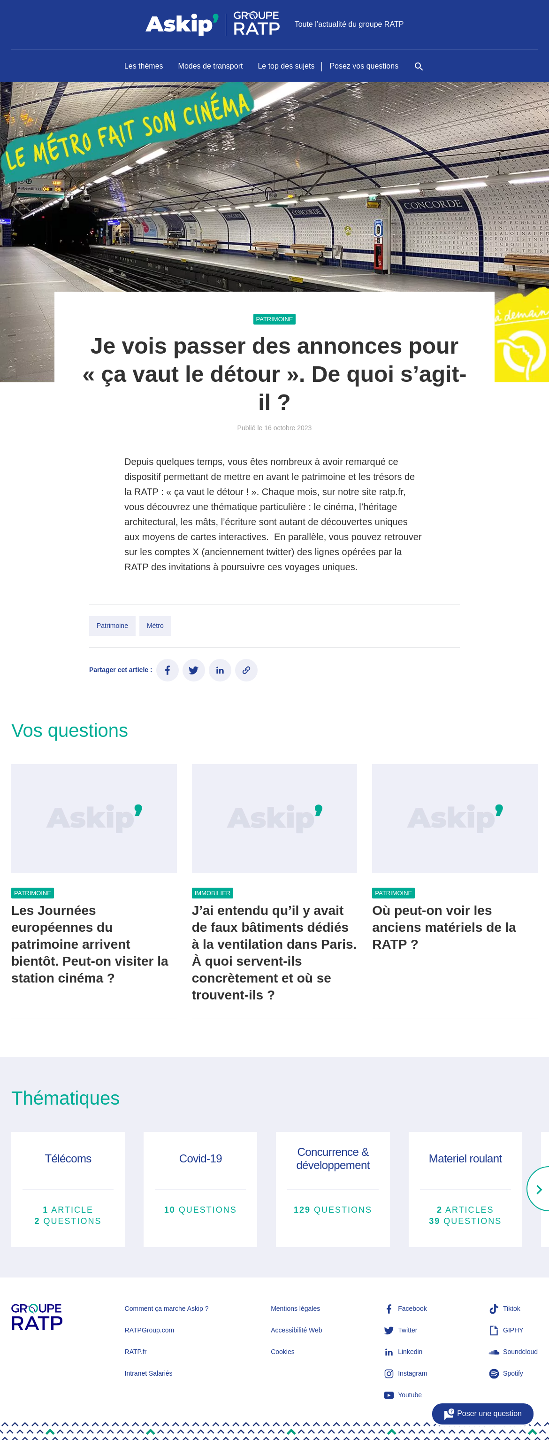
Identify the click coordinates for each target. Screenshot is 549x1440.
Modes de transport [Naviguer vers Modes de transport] (210, 66)
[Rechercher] (419, 71)
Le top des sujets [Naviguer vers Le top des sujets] (286, 66)
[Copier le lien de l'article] (246, 670)
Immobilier (213, 893)
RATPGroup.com (150, 1330)
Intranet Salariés (149, 1373)
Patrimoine (274, 319)
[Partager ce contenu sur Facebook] (167, 670)
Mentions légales (295, 1308)
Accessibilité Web (296, 1330)
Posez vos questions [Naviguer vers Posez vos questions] (363, 66)
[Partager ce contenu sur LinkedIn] (220, 670)
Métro (155, 625)
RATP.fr (136, 1351)
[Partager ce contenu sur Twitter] (194, 670)
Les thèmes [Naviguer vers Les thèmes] (143, 66)
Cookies (283, 1351)
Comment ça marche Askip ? (167, 1308)
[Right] (537, 1189)
